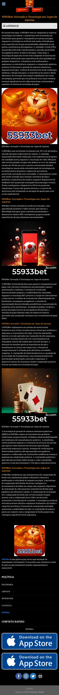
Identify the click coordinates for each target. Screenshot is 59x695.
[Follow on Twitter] (33, 676)
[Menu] (4, 4)
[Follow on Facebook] (18, 676)
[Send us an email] (40, 676)
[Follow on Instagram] (26, 676)
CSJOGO (29, 689)
